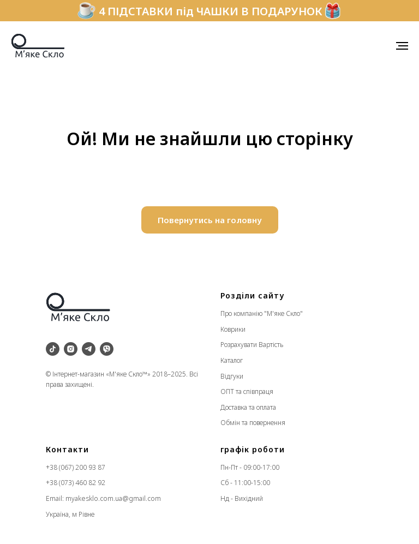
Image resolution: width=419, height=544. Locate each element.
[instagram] (70, 349)
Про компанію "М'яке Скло (260, 313)
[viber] (106, 349)
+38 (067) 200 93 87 (75, 467)
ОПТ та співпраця (246, 391)
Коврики (233, 329)
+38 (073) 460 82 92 (75, 482)
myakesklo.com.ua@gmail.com (113, 498)
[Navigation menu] (402, 46)
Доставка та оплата (248, 407)
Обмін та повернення (252, 422)
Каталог (231, 360)
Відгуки (231, 376)
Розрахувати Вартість (251, 344)
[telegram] (88, 349)
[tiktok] (52, 349)
